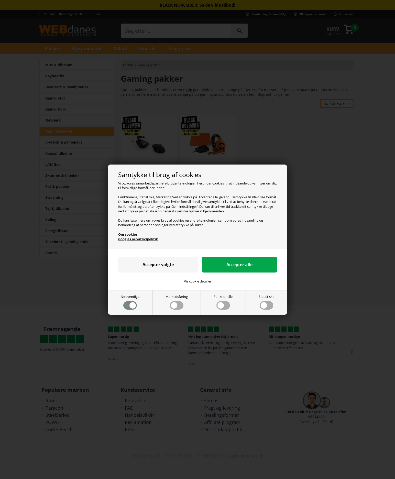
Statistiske (266, 301)
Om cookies (127, 234)
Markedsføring (177, 301)
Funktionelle (223, 301)
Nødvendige (130, 301)
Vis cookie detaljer (197, 281)
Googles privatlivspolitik (138, 239)
